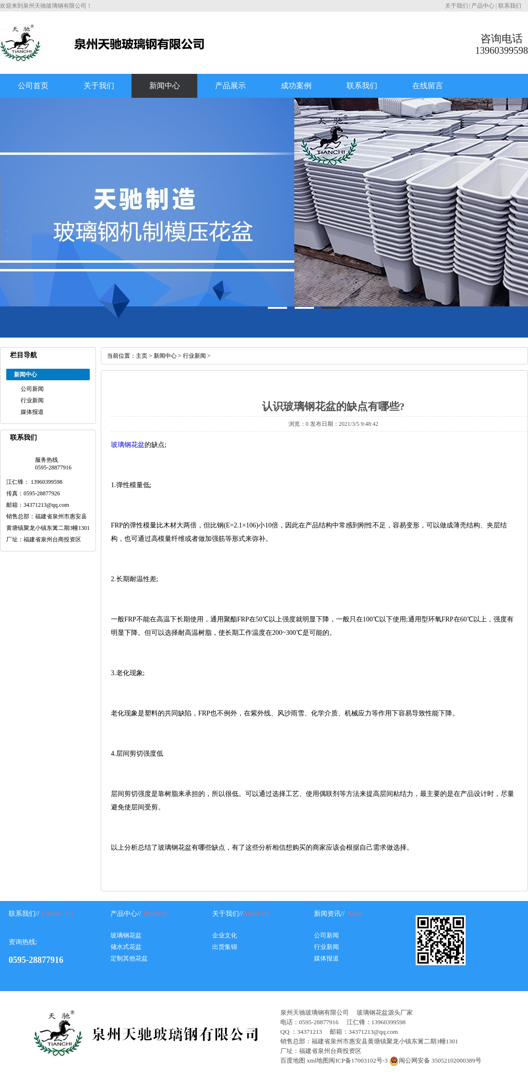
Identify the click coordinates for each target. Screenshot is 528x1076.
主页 (141, 355)
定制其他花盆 (129, 958)
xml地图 (318, 1060)
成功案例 (296, 86)
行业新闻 (32, 400)
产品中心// (125, 913)
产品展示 (230, 86)
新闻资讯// (329, 913)
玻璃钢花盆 (127, 444)
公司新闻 (32, 389)
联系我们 (509, 5)
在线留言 (427, 86)
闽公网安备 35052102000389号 (435, 1060)
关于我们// (227, 913)
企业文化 (224, 935)
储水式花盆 (126, 946)
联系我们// (24, 913)
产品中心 (482, 5)
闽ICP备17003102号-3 (358, 1060)
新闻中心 (164, 86)
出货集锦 (224, 946)
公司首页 (33, 86)
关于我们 (456, 5)
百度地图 (292, 1060)
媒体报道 (32, 412)
